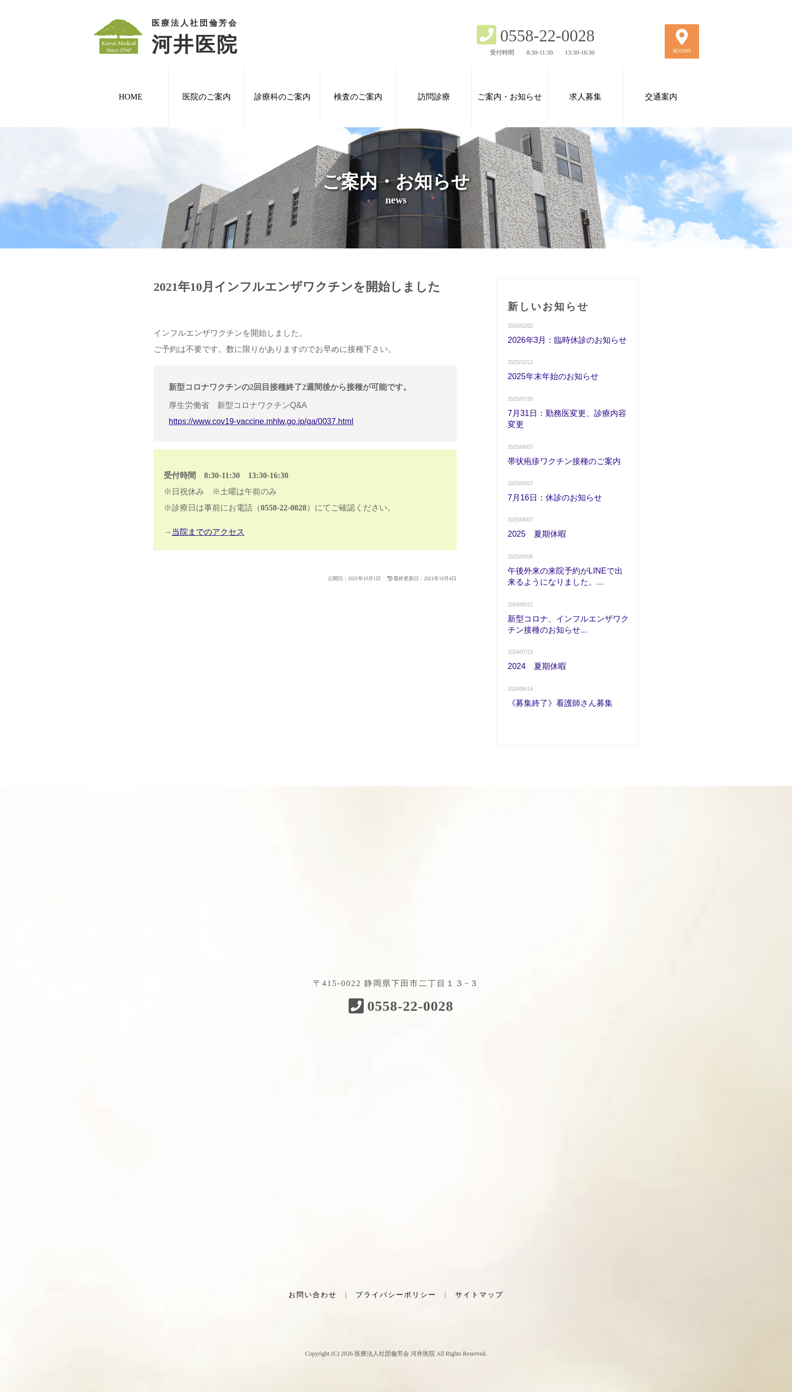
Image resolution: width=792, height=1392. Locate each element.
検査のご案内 (358, 96)
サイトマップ (479, 1295)
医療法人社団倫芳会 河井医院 (395, 1353)
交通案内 (661, 96)
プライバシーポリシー (396, 1295)
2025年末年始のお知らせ (553, 376)
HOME (130, 96)
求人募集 (585, 96)
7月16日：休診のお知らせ (555, 497)
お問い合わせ (312, 1295)
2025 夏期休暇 (537, 534)
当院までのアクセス (208, 532)
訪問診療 (434, 96)
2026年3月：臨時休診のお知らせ (567, 340)
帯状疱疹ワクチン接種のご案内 (564, 461)
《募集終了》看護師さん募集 (560, 703)
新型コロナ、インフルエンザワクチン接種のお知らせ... (568, 624)
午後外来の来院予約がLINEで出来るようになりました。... (565, 576)
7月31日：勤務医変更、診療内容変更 (567, 419)
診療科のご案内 (282, 96)
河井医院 (179, 36)
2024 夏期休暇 (537, 666)
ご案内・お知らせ (509, 96)
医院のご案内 (206, 96)
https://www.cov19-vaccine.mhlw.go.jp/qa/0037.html (261, 421)
